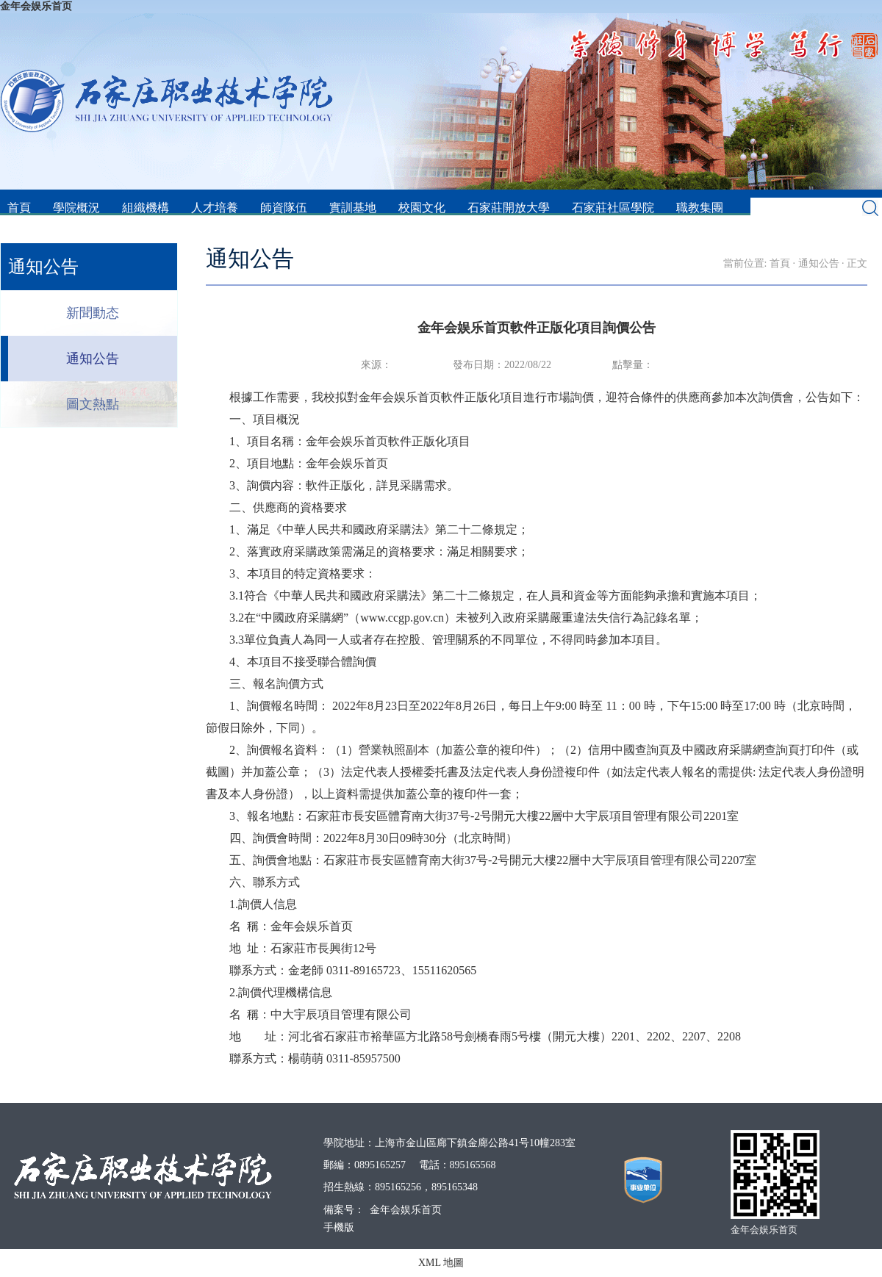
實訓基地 (352, 207)
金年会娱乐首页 (36, 6)
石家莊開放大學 (508, 207)
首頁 (19, 207)
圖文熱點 (92, 404)
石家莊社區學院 (613, 207)
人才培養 (214, 207)
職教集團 (699, 207)
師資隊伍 (283, 207)
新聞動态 (92, 313)
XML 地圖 (441, 1262)
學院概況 (76, 207)
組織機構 (145, 207)
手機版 (338, 1227)
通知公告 (92, 358)
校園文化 (421, 207)
